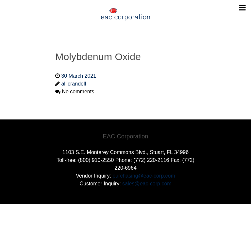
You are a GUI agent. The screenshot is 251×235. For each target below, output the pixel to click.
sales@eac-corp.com (147, 183)
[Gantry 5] (125, 14)
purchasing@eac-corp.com (143, 176)
